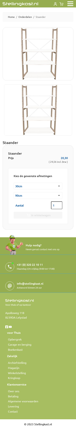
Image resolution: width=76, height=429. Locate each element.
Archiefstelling (17, 362)
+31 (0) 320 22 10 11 (30, 264)
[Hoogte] (38, 195)
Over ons (13, 391)
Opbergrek (15, 339)
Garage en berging (19, 344)
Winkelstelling (17, 373)
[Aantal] (56, 205)
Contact (13, 411)
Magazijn (13, 367)
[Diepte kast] (38, 186)
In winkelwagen (38, 215)
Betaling (13, 396)
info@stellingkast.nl (30, 283)
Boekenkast (15, 349)
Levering (13, 406)
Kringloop (14, 378)
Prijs (11, 158)
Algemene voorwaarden (23, 401)
